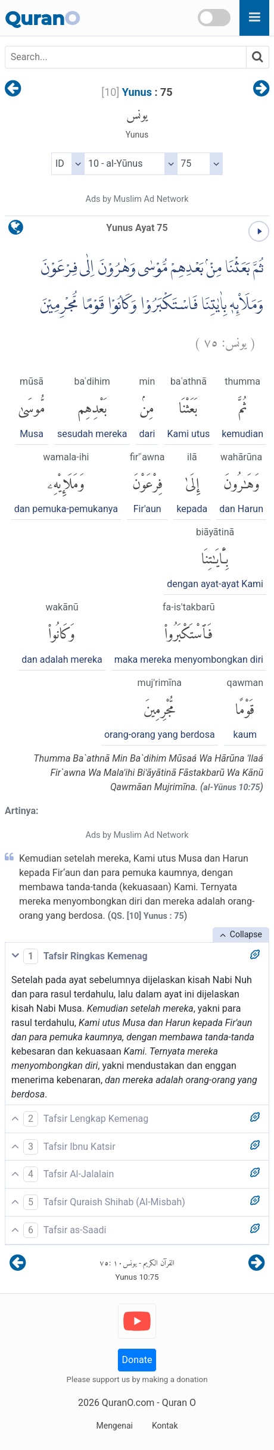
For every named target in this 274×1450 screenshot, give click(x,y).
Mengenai (114, 1425)
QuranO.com (128, 1402)
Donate (137, 1359)
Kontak (165, 1425)
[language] (16, 230)
